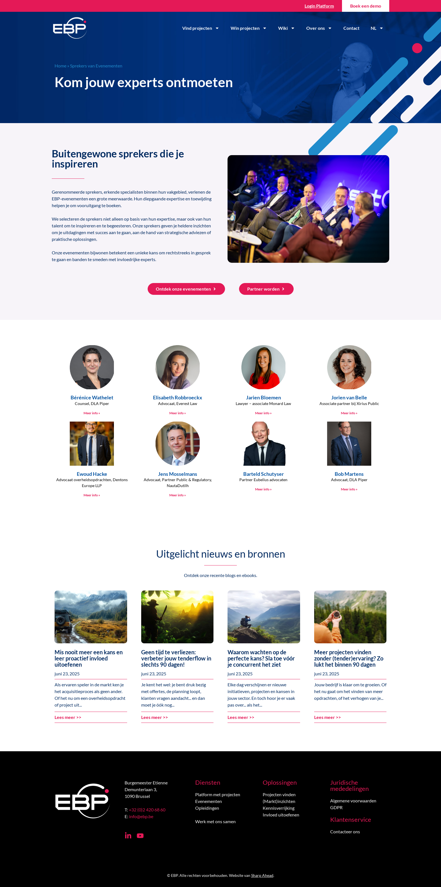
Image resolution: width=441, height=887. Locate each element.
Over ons (319, 28)
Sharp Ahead (262, 875)
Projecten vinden (279, 794)
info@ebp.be (141, 816)
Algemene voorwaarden (353, 800)
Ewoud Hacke (92, 474)
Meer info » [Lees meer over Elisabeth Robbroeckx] (177, 413)
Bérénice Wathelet (92, 397)
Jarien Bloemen (263, 397)
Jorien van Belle (349, 397)
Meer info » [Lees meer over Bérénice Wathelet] (92, 413)
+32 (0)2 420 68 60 (147, 809)
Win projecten (249, 28)
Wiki (286, 28)
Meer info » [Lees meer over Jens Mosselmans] (177, 495)
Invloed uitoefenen (281, 814)
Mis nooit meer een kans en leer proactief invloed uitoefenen (89, 658)
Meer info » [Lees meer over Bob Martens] (349, 489)
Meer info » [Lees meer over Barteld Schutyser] (263, 489)
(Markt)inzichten (279, 801)
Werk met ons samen (215, 821)
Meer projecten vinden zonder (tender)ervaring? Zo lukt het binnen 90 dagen (348, 658)
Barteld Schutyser (263, 474)
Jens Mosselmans (177, 474)
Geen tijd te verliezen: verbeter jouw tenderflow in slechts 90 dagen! (176, 658)
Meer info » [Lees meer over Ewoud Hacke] (92, 495)
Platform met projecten (217, 794)
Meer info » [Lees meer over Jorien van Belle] (349, 413)
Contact (351, 28)
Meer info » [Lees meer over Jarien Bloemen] (263, 413)
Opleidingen (207, 808)
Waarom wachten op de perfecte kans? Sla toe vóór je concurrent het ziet (261, 658)
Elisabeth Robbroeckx (177, 397)
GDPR (336, 807)
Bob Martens (349, 474)
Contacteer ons (345, 831)
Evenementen (208, 801)
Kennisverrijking (278, 808)
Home (60, 65)
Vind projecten (200, 28)
